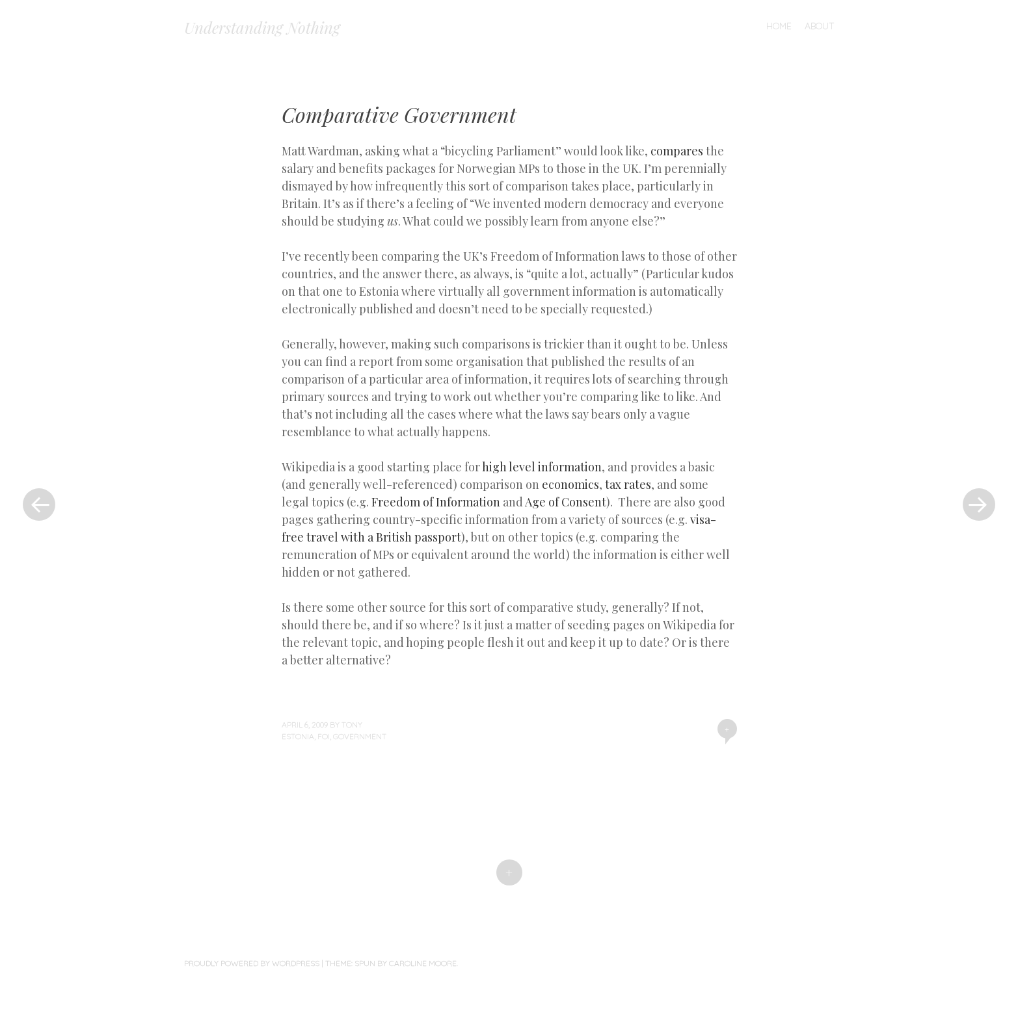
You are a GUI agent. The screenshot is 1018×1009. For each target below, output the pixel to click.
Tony (352, 724)
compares (676, 151)
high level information (542, 467)
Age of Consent (565, 502)
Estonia (298, 736)
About (820, 26)
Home (779, 26)
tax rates (628, 484)
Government (359, 736)
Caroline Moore (423, 963)
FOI (323, 736)
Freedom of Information (435, 502)
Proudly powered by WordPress (251, 963)
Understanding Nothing (262, 27)
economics (570, 484)
